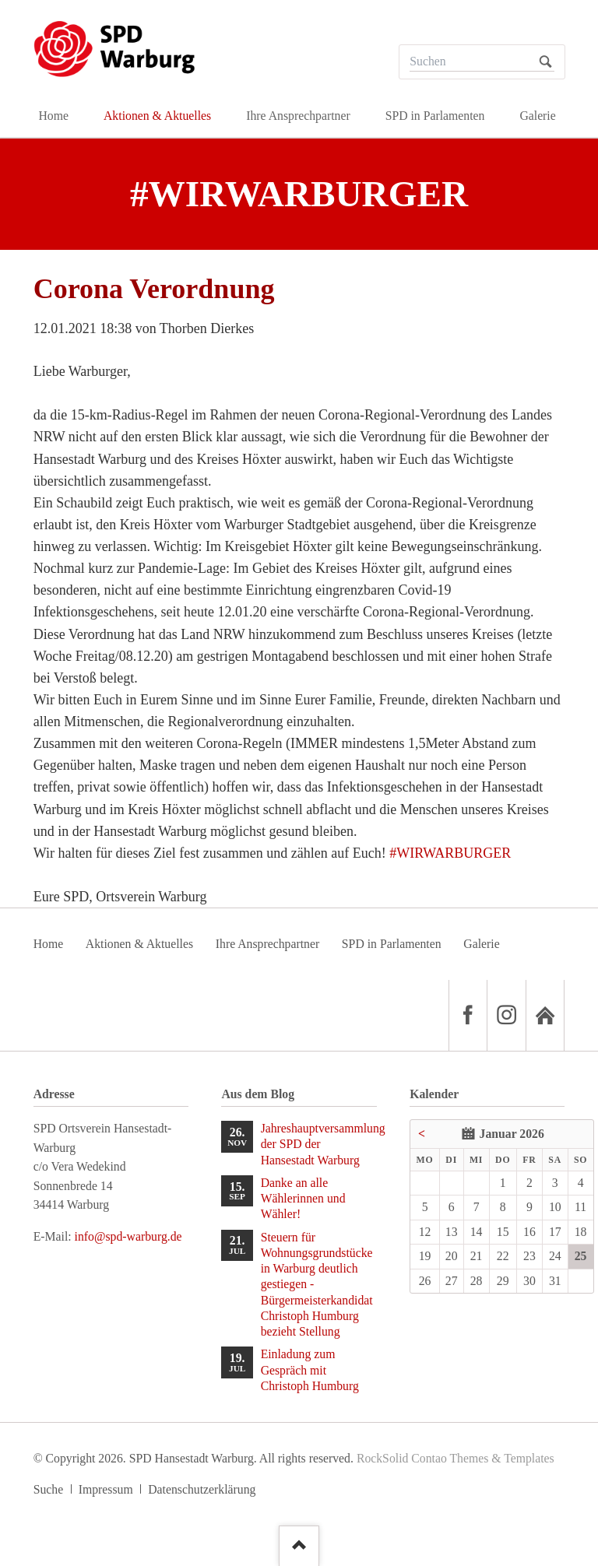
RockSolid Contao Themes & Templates (455, 1458)
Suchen (545, 62)
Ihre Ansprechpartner (267, 943)
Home (48, 943)
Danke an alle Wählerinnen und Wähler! (303, 1198)
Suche (48, 1489)
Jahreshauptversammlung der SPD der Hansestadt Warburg (319, 1144)
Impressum (106, 1489)
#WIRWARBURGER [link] (450, 853)
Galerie (481, 943)
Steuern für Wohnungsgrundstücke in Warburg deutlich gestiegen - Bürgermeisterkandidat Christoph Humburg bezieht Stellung (317, 1284)
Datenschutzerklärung (201, 1489)
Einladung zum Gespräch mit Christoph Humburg (310, 1369)
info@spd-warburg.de (128, 1236)
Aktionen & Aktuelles (139, 943)
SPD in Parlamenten (391, 943)
